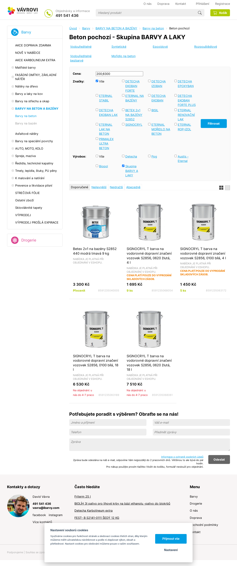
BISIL (154, 110)
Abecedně (133, 187)
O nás (194, 510)
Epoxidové (160, 46)
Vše (101, 81)
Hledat (199, 12)
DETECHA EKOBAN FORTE (132, 86)
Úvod (73, 28)
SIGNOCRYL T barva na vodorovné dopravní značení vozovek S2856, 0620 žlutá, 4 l (149, 255)
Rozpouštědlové (205, 46)
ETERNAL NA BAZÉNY (134, 98)
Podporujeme (15, 552)
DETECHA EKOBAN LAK (108, 112)
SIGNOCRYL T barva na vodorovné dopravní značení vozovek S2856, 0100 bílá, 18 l (95, 363)
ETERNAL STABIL (105, 98)
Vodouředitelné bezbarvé (80, 58)
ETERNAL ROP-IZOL (184, 127)
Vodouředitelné (80, 46)
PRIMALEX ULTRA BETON (106, 143)
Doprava (196, 518)
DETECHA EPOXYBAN (186, 84)
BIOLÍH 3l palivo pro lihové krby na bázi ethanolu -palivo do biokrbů (122, 503)
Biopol (103, 166)
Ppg (154, 156)
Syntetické (118, 46)
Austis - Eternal (183, 159)
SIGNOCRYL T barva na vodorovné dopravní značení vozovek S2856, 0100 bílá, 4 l (203, 253)
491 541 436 (67, 15)
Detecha (131, 156)
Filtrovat (214, 123)
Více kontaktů (42, 522)
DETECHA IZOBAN (158, 84)
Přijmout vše (171, 538)
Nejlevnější (98, 187)
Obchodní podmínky (204, 525)
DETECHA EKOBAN (158, 98)
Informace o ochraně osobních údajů (182, 456)
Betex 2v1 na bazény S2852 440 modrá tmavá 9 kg (95, 251)
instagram (56, 515)
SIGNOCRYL (133, 124)
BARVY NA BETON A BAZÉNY (116, 28)
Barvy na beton (153, 28)
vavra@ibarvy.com (46, 508)
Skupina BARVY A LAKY (131, 170)
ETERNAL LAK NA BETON (105, 129)
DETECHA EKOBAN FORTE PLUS (187, 100)
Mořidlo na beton (123, 56)
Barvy (26, 32)
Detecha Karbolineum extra (93, 510)
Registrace (222, 4)
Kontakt (195, 532)
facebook (39, 515)
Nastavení (171, 550)
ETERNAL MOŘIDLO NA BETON (160, 129)
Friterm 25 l (82, 496)
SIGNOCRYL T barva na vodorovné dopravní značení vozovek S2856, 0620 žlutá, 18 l (149, 363)
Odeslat (219, 459)
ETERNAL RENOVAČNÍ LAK (186, 114)
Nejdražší (116, 187)
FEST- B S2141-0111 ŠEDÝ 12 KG (96, 518)
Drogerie (28, 240)
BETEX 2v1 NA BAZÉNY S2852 (133, 114)
